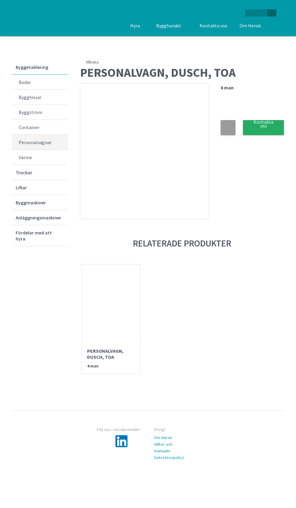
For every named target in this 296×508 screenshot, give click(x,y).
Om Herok (163, 437)
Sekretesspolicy (169, 457)
